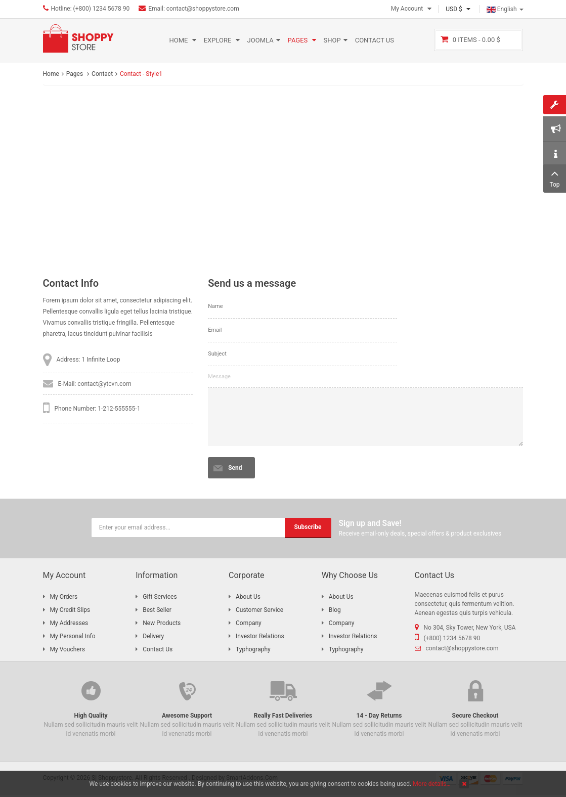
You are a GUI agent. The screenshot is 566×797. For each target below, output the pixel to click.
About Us (248, 596)
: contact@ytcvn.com (102, 383)
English (505, 9)
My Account (407, 8)
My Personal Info (73, 636)
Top (554, 177)
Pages (75, 73)
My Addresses (69, 623)
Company (249, 623)
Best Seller (157, 609)
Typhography (253, 649)
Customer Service (259, 609)
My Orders (64, 596)
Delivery (153, 636)
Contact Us (157, 649)
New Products (162, 623)
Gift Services (160, 596)
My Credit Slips (70, 609)
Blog (335, 609)
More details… (431, 783)
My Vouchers (67, 649)
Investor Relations (260, 636)
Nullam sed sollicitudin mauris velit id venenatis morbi (91, 707)
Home (51, 73)
